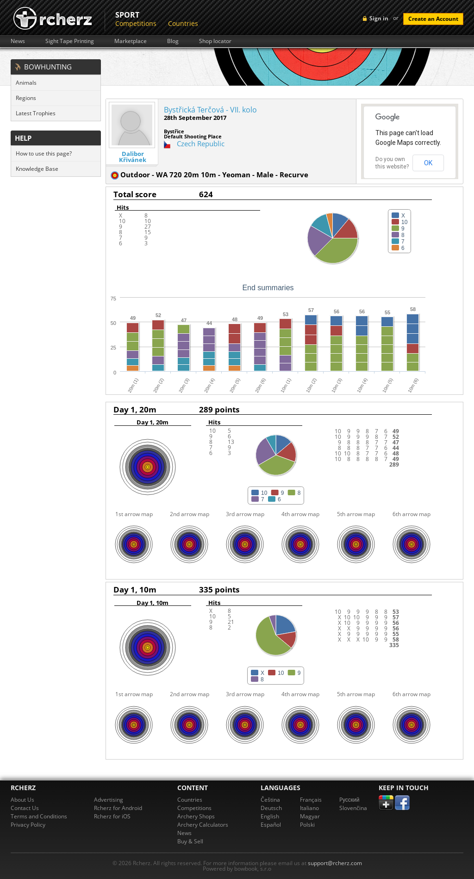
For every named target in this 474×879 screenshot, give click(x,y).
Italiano (309, 808)
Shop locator (215, 41)
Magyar (310, 816)
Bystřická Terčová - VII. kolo (210, 110)
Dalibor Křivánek (132, 157)
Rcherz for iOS (112, 816)
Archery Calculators (202, 825)
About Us (22, 800)
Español (271, 825)
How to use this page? (44, 153)
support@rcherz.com (335, 863)
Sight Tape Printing (69, 41)
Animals (26, 83)
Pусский (349, 800)
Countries (183, 23)
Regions (26, 98)
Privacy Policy (28, 825)
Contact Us (25, 808)
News (18, 41)
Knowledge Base (37, 169)
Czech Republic (201, 143)
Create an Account (433, 19)
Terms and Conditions (39, 816)
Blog (173, 41)
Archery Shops (196, 816)
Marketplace (130, 41)
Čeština (270, 800)
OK (428, 163)
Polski (307, 825)
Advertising (108, 800)
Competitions (135, 23)
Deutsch (271, 808)
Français (311, 800)
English (270, 816)
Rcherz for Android (118, 808)
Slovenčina (353, 808)
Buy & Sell (190, 841)
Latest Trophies (36, 113)
